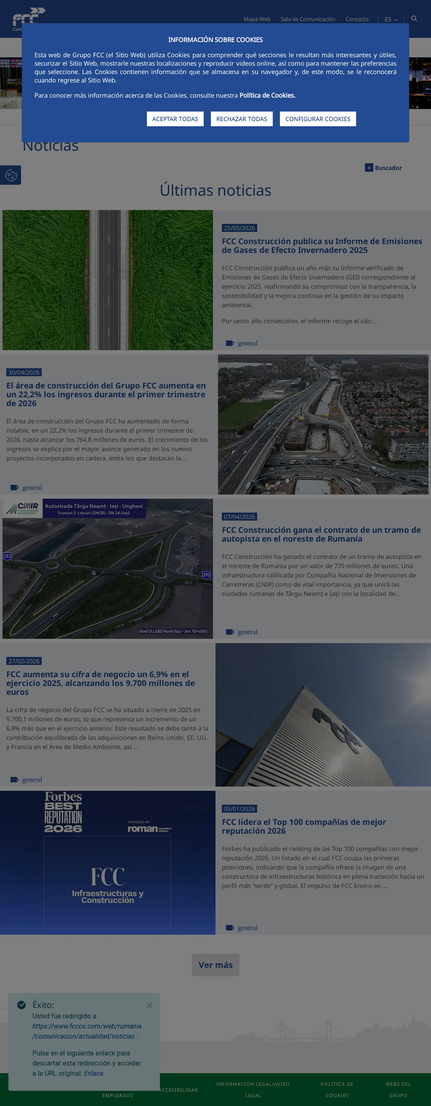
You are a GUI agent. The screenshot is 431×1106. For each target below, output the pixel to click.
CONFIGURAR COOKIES (318, 119)
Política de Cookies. (267, 95)
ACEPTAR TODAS (175, 119)
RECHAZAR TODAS (241, 119)
